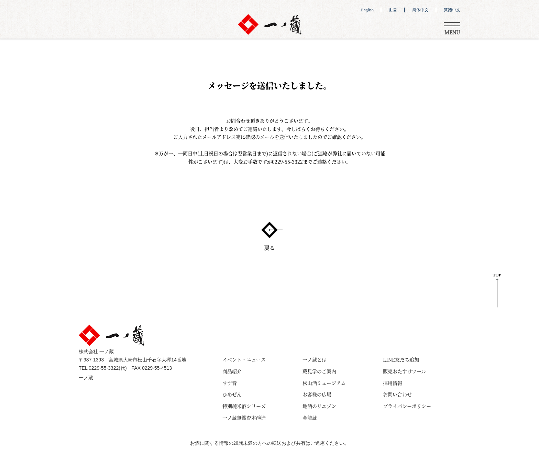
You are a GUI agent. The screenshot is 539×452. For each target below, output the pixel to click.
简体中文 (420, 10)
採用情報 (392, 382)
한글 (393, 10)
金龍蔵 (309, 417)
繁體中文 (452, 10)
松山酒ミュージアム (324, 382)
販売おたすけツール (404, 371)
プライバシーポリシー (407, 405)
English (367, 10)
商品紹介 (232, 371)
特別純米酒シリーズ (244, 405)
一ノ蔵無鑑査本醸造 (244, 417)
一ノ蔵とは (314, 359)
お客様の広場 (316, 394)
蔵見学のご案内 (319, 371)
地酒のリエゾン (319, 405)
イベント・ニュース (244, 359)
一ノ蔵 (86, 377)
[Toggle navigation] (452, 27)
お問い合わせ (397, 394)
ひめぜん (232, 394)
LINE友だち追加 (401, 359)
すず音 (229, 382)
